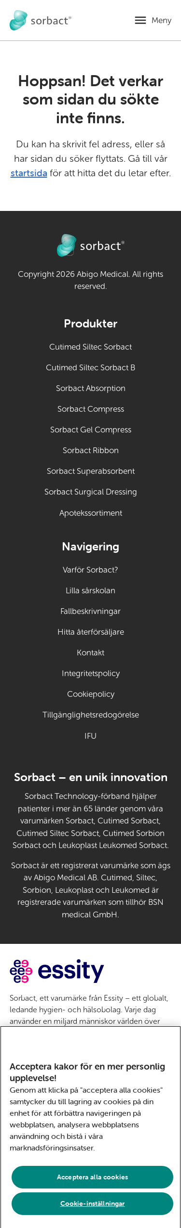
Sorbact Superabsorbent (91, 471)
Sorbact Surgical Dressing (90, 491)
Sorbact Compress (90, 409)
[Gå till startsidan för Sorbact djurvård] (40, 20)
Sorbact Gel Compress (90, 429)
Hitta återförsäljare (90, 632)
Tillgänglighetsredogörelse (90, 714)
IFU (111, 735)
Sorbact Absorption (90, 388)
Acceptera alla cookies (92, 1180)
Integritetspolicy (91, 673)
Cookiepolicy (90, 694)
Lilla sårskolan (90, 590)
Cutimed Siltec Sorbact (90, 347)
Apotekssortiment (90, 513)
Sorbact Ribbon (91, 450)
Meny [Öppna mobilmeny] (161, 20)
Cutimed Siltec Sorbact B (90, 367)
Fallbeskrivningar (90, 611)
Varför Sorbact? (90, 570)
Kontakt (90, 652)
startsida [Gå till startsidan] (29, 173)
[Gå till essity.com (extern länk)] (74, 971)
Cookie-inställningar (92, 1206)
